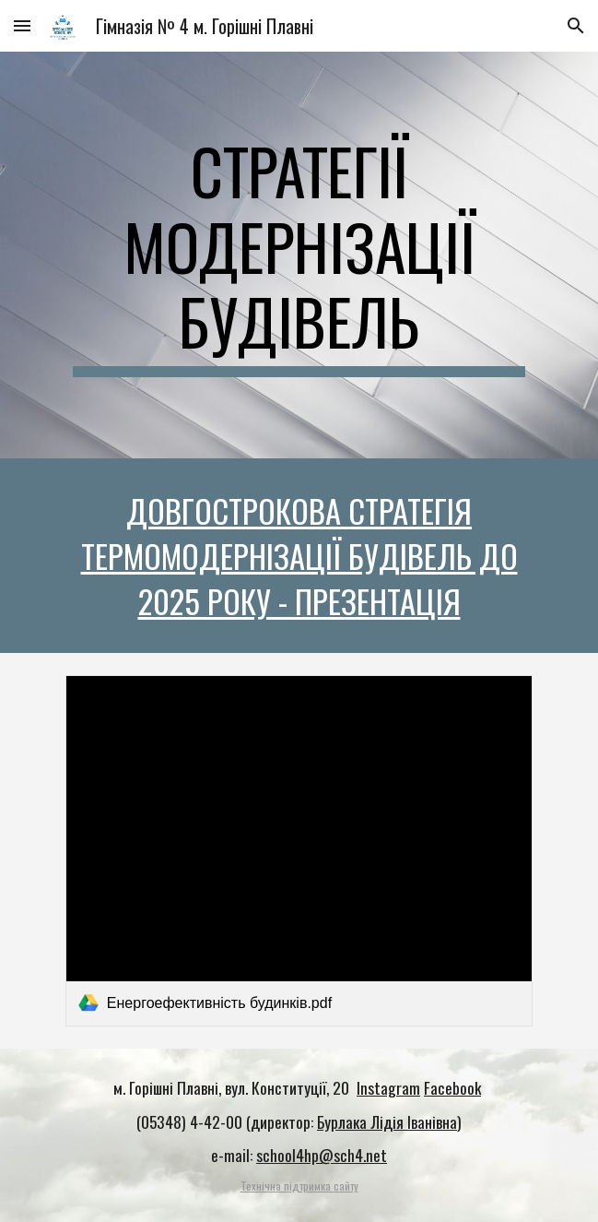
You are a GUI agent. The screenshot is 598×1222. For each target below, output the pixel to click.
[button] (22, 25)
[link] (299, 850)
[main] (299, 255)
